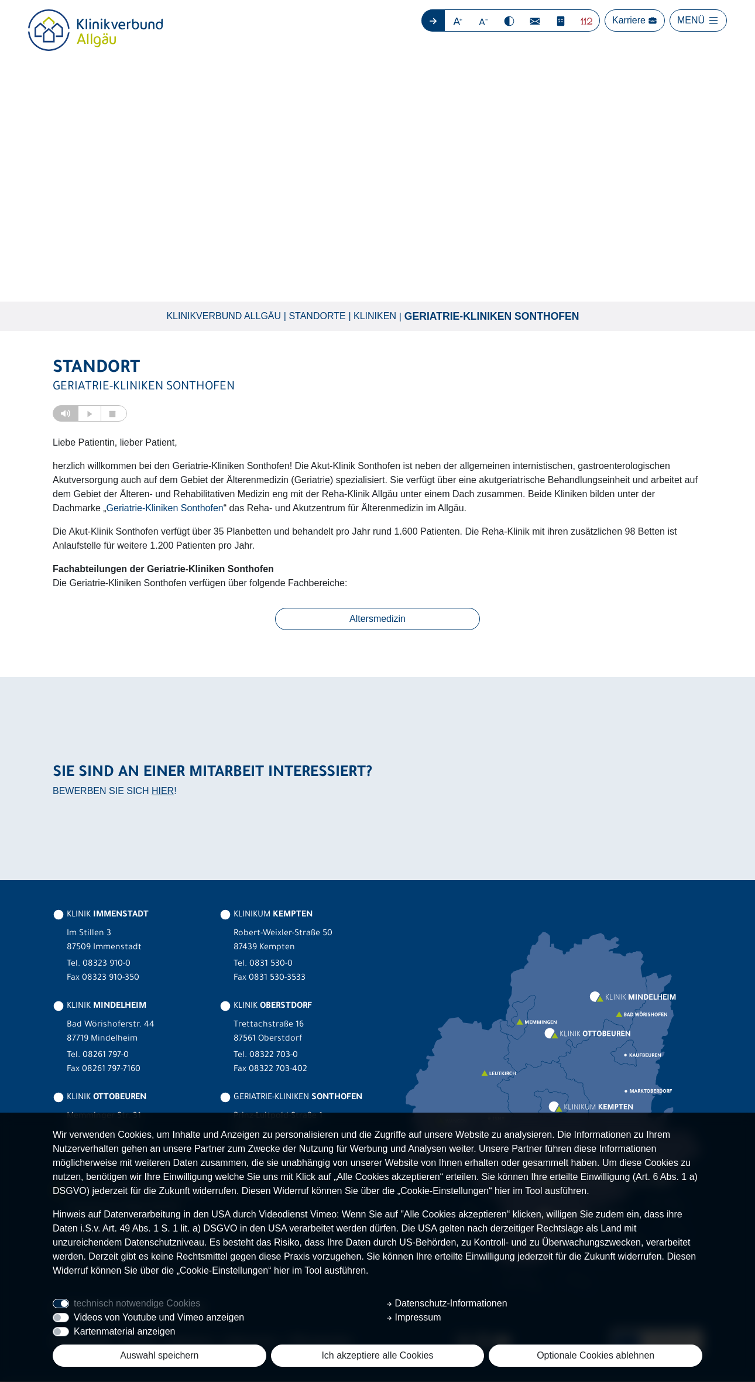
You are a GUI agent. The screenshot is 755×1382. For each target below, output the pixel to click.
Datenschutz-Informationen (446, 1303)
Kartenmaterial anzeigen (124, 1331)
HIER (163, 791)
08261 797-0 (106, 1056)
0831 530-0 (271, 965)
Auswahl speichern (159, 1355)
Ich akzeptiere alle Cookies (377, 1355)
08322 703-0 (273, 1056)
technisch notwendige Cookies (137, 1303)
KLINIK (101, 916)
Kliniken (375, 316)
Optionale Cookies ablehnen (595, 1355)
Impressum (413, 1317)
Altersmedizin (377, 619)
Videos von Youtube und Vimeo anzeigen (159, 1317)
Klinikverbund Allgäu (223, 316)
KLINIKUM (266, 916)
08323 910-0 (107, 965)
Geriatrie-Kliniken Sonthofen (491, 316)
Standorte (317, 316)
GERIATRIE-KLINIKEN (290, 1098)
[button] (458, 20)
